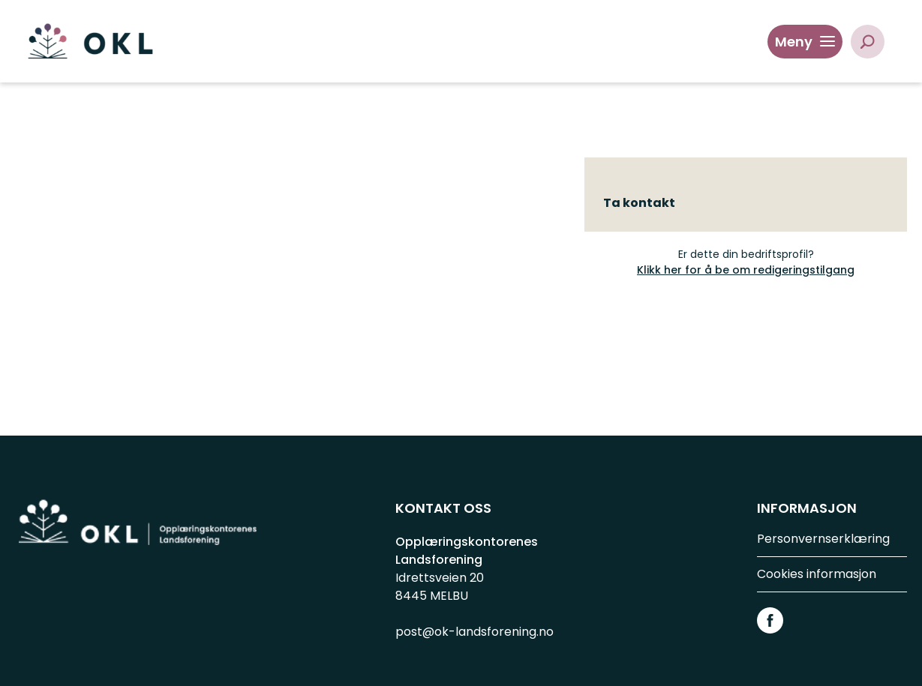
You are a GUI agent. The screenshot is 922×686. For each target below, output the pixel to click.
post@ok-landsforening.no (474, 631)
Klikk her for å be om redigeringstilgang (745, 269)
